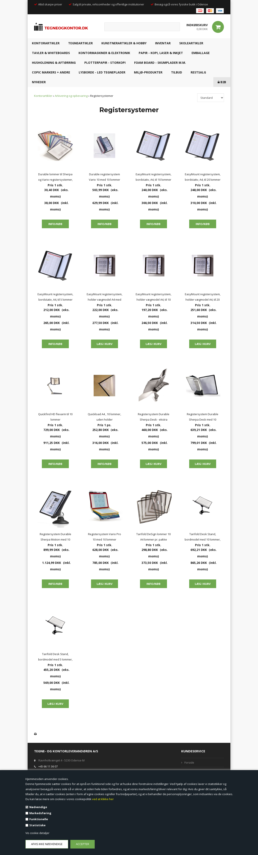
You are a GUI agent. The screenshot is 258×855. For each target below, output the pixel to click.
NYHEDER (39, 82)
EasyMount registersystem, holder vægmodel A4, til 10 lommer (153, 297)
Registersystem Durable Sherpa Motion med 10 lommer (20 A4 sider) (55, 537)
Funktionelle (38, 819)
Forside (189, 762)
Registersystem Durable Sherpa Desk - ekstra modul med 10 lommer (153, 417)
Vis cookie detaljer (37, 833)
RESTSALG (198, 72)
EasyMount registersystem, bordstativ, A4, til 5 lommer (55, 296)
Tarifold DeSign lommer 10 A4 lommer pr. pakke (153, 536)
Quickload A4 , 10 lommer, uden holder (104, 416)
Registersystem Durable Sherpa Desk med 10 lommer (202, 417)
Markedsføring (40, 813)
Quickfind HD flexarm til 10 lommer (55, 416)
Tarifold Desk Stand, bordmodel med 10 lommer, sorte (202, 537)
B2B (222, 82)
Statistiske (37, 825)
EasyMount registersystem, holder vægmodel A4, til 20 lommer (202, 297)
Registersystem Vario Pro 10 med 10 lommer (104, 536)
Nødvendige (38, 807)
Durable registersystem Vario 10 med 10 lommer (104, 177)
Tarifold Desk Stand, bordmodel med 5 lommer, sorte (55, 657)
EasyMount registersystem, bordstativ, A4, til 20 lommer (202, 177)
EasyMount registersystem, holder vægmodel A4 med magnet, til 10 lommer (104, 297)
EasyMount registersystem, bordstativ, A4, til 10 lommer (153, 177)
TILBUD (176, 72)
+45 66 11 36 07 (48, 766)
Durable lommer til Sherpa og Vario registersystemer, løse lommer (55, 177)
